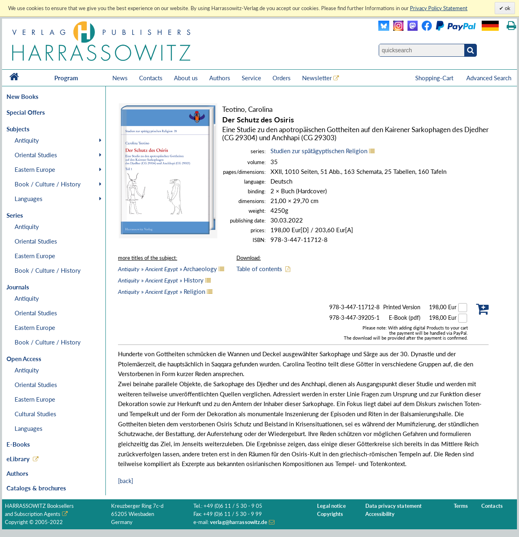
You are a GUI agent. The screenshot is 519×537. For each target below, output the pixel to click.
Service (251, 77)
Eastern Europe (35, 169)
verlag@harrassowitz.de (238, 522)
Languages (29, 198)
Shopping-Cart (435, 77)
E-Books (18, 444)
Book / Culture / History (48, 184)
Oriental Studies (36, 154)
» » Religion (161, 291)
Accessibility (380, 514)
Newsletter (317, 77)
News (120, 77)
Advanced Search (488, 77)
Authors (219, 77)
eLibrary (18, 458)
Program (66, 77)
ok (507, 8)
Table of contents (259, 268)
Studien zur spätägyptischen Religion (318, 150)
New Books (22, 96)
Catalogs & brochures (36, 488)
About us (186, 77)
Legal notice (331, 506)
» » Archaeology (167, 268)
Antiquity (27, 140)
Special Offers (25, 112)
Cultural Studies (35, 413)
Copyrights (330, 514)
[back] (125, 480)
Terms (461, 506)
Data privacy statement (393, 506)
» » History (161, 280)
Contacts (151, 77)
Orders (281, 77)
